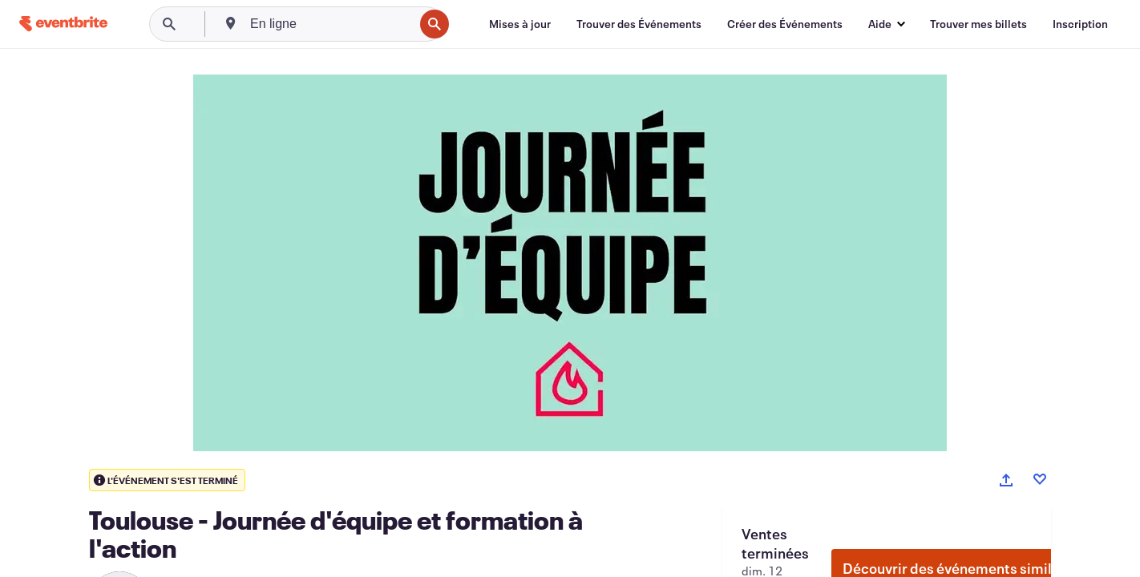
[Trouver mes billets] (978, 24)
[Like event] (1040, 479)
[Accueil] (63, 23)
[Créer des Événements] (784, 24)
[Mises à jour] (520, 24)
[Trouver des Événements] (639, 24)
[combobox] (330, 24)
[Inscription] (1080, 24)
